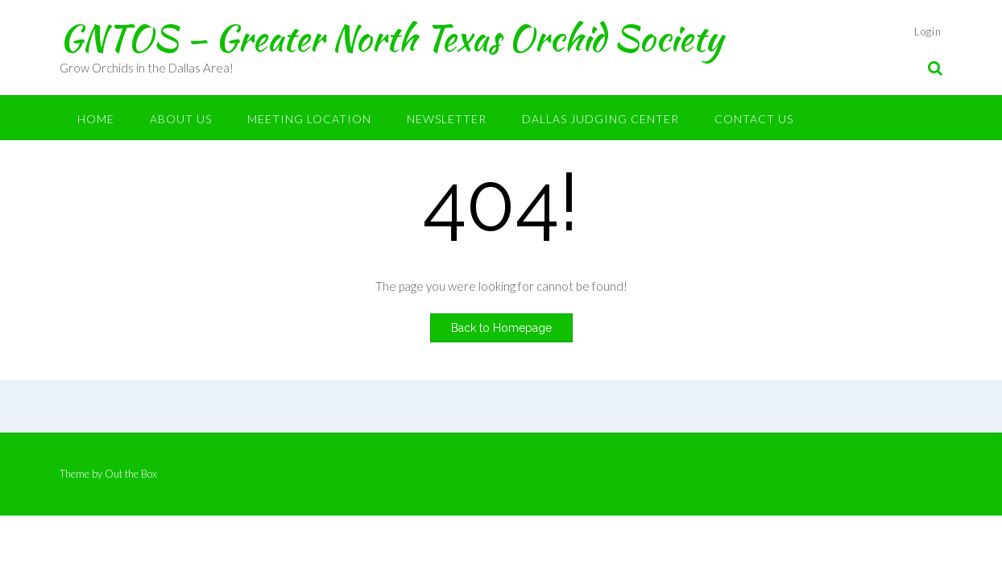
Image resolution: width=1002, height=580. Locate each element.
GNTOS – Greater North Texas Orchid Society (391, 38)
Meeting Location (309, 119)
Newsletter (447, 119)
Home (95, 119)
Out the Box (131, 473)
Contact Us (753, 119)
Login (928, 31)
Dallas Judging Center (600, 119)
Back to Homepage (501, 327)
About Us (181, 119)
